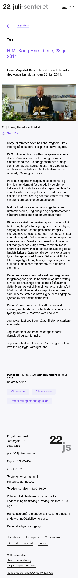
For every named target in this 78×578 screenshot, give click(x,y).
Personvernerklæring (19, 560)
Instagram (32, 537)
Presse (42, 543)
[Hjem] (25, 7)
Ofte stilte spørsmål (20, 543)
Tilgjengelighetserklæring (21, 566)
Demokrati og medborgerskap (29, 401)
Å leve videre (44, 391)
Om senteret (53, 537)
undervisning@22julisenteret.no (27, 519)
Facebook (14, 537)
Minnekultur (18, 391)
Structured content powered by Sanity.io (30, 573)
